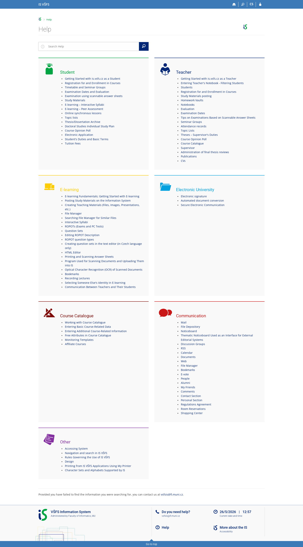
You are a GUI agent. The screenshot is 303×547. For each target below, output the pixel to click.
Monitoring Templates (79, 340)
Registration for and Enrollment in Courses (92, 83)
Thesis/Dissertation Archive (82, 122)
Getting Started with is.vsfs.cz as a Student (92, 78)
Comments (188, 391)
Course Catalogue (192, 143)
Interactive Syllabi (76, 222)
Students (186, 87)
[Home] (234, 4)
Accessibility (226, 531)
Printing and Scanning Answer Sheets (89, 256)
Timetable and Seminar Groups (85, 87)
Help (49, 19)
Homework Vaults (192, 100)
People (185, 378)
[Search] (242, 4)
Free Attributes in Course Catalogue (88, 335)
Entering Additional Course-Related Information (96, 331)
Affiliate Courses (75, 344)
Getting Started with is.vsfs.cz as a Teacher (208, 78)
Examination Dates (193, 113)
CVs (183, 161)
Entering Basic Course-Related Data (88, 326)
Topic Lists (187, 130)
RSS (183, 348)
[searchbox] (93, 46)
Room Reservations (193, 409)
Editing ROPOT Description (82, 235)
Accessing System (76, 448)
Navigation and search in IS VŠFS (86, 453)
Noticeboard (189, 331)
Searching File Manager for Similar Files (90, 218)
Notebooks (188, 104)
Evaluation (187, 109)
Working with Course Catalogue (85, 322)
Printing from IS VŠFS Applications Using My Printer (98, 466)
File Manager (73, 213)
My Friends (188, 387)
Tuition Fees (73, 143)
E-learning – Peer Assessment (84, 109)
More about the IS (233, 527)
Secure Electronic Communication (203, 205)
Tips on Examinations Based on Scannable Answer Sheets (218, 117)
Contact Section (191, 396)
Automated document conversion (202, 200)
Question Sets (74, 231)
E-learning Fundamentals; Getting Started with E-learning (102, 196)
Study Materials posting (196, 96)
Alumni (185, 383)
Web (184, 361)
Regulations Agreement (196, 404)
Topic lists (71, 117)
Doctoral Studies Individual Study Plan (89, 126)
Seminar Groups (191, 122)
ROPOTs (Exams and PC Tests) (84, 226)
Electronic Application (79, 135)
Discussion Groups (193, 344)
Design (69, 461)
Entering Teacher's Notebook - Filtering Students (212, 83)
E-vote (185, 374)
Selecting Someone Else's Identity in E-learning (95, 282)
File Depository (190, 326)
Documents (188, 357)
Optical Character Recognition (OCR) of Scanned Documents (103, 269)
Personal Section (191, 400)
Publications (189, 156)
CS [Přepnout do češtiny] (251, 4)
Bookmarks (72, 274)
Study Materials (75, 100)
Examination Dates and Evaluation (87, 92)
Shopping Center (192, 413)
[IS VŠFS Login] (260, 4)
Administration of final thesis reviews (205, 152)
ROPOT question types (79, 239)
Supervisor (188, 148)
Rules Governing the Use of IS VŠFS (87, 457)
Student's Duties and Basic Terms (86, 139)
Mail (183, 322)
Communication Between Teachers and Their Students (100, 287)
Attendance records (193, 126)
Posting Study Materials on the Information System (98, 200)
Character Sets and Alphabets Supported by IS (95, 470)
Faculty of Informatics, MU (81, 516)
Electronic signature (194, 196)
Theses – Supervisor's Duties (199, 135)
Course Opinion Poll (78, 130)
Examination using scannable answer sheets (94, 96)
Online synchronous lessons (83, 113)
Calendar (187, 353)
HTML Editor (73, 252)
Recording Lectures (77, 278)
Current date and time (231, 516)
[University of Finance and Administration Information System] (43, 4)
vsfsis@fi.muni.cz (172, 494)
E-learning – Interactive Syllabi (84, 104)
